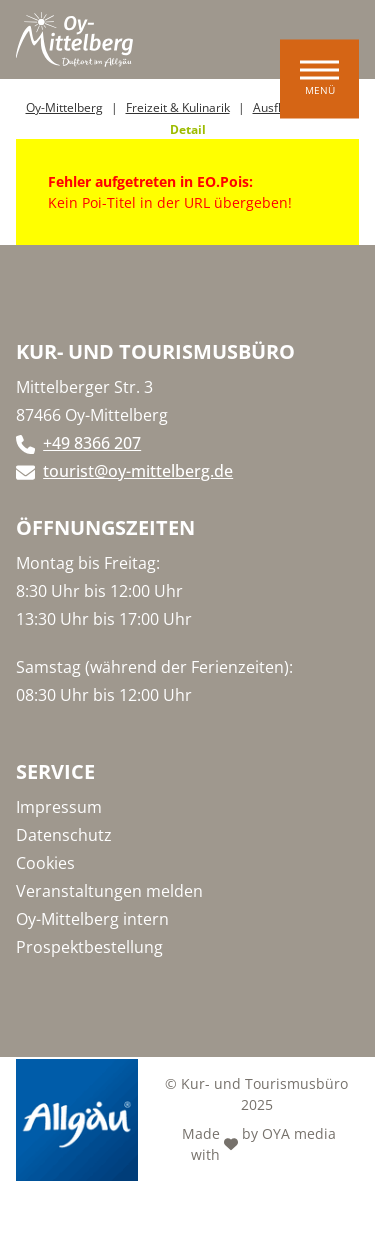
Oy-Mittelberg (64, 107)
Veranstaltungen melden (109, 891)
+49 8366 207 (92, 443)
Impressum (59, 807)
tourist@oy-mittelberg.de (138, 471)
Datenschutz (64, 835)
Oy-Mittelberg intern (92, 919)
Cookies (45, 863)
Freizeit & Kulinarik (178, 107)
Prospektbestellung (89, 947)
